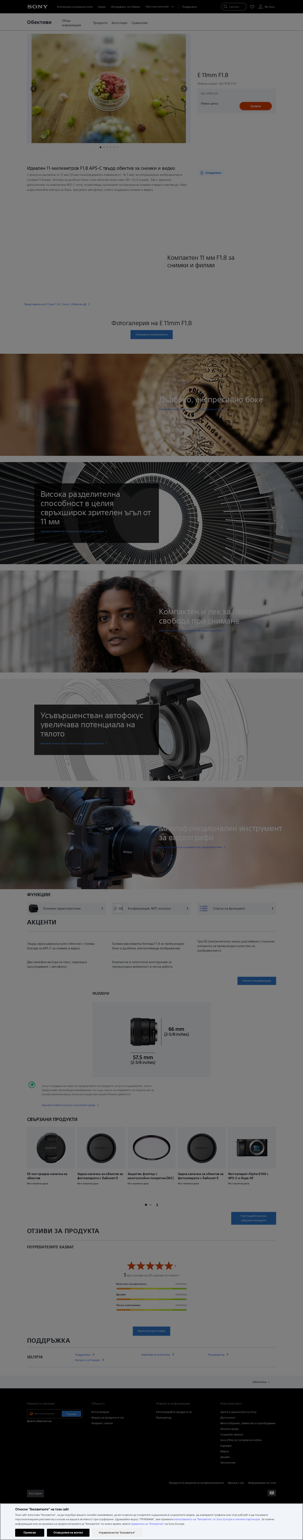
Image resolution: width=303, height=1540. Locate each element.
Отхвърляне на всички (68, 1532)
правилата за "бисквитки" (147, 1523)
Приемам (29, 1532)
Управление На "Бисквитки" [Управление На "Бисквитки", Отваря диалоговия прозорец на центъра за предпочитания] (117, 1532)
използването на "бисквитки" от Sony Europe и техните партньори (217, 1519)
